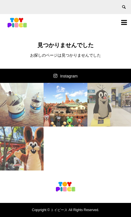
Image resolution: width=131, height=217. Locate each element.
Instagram (69, 76)
